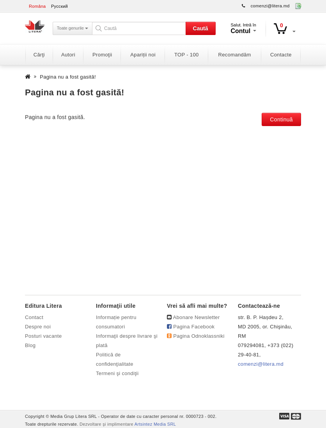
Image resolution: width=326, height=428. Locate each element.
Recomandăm (234, 55)
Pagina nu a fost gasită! (68, 77)
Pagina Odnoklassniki (199, 336)
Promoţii (102, 55)
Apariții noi (143, 55)
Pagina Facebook (193, 327)
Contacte (281, 55)
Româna (37, 6)
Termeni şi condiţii (117, 373)
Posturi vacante (43, 336)
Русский (59, 6)
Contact (34, 317)
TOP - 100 (186, 55)
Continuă (281, 119)
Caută (200, 28)
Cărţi (39, 55)
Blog (30, 345)
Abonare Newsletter (196, 317)
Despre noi (38, 327)
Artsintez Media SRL (155, 424)
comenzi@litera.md (270, 6)
